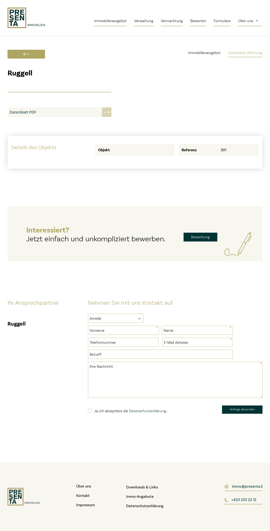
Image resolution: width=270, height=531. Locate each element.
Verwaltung (143, 20)
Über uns (250, 20)
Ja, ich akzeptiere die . (131, 410)
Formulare (222, 20)
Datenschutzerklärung (147, 410)
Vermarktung (172, 20)
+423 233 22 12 (243, 499)
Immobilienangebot (110, 20)
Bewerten (198, 20)
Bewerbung (200, 237)
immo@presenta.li (247, 486)
